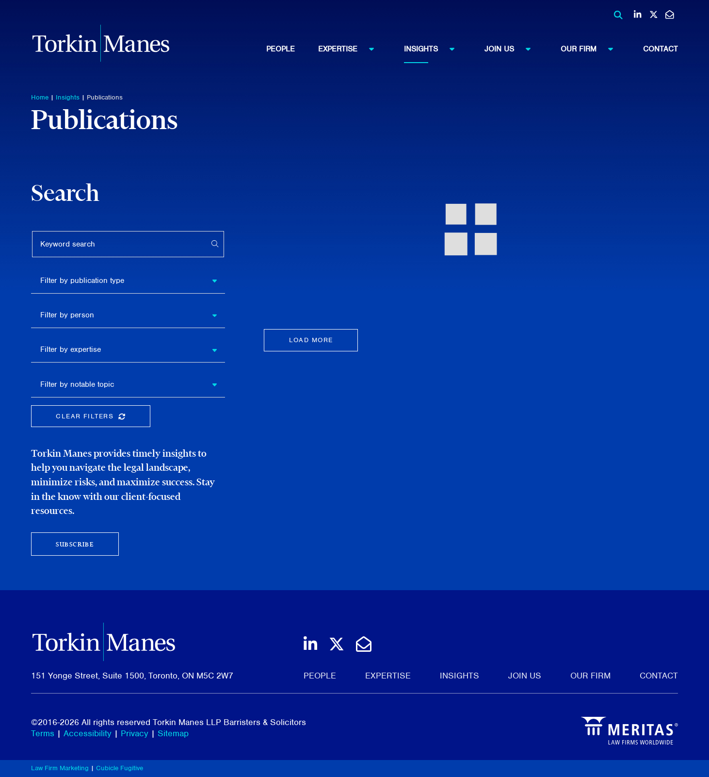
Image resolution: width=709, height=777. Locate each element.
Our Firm (591, 48)
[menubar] (472, 49)
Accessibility (88, 733)
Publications (105, 97)
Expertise (350, 48)
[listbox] (128, 280)
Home (39, 97)
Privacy (134, 733)
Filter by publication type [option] (82, 280)
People (280, 49)
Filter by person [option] (67, 315)
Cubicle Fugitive (119, 768)
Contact (660, 49)
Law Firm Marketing (60, 768)
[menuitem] (292, 49)
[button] (218, 280)
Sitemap (173, 733)
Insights (434, 48)
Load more (311, 340)
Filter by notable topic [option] (77, 384)
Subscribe (75, 544)
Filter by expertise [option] (70, 349)
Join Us (512, 48)
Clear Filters (103, 418)
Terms (42, 733)
